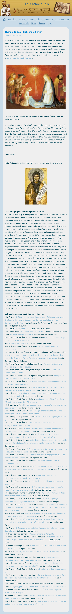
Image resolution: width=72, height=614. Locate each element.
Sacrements (24, 23)
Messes (22, 19)
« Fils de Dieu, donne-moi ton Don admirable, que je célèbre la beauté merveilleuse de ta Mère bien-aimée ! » (36, 442)
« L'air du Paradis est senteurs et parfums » (39, 358)
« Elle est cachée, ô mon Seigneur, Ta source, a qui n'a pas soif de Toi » (35, 407)
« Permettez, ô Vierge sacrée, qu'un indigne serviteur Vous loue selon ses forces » (35, 603)
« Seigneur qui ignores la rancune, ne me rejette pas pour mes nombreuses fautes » (33, 412)
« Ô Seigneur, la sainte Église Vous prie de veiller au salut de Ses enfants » (34, 530)
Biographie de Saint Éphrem (19, 58)
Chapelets (49, 19)
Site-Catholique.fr (36, 4)
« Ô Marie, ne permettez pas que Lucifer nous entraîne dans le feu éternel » (34, 489)
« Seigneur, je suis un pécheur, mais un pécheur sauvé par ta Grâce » (38, 587)
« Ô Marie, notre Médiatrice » (33, 332)
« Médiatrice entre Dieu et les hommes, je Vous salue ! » (35, 483)
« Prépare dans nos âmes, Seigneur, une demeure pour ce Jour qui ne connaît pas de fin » (36, 430)
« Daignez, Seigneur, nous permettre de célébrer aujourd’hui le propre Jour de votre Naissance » (35, 576)
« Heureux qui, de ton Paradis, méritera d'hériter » (25, 355)
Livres (33, 23)
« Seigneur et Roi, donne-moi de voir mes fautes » (35, 377)
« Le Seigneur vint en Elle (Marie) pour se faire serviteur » (38, 551)
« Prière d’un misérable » (19, 343)
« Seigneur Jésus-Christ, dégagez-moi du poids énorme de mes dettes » (35, 456)
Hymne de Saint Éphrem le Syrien (23, 32)
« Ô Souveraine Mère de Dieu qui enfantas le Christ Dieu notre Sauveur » (35, 383)
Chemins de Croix (62, 19)
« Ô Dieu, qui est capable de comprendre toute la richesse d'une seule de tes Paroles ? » (32, 436)
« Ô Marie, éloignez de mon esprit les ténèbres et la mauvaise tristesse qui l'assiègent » (35, 515)
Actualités (12, 19)
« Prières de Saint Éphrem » (21, 335)
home (4, 19)
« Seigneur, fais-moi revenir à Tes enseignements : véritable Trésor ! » (30, 424)
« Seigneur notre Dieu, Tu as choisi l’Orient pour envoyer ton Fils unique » (34, 401)
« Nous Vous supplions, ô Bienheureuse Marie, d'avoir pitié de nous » (30, 477)
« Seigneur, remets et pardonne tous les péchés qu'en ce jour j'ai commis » (35, 395)
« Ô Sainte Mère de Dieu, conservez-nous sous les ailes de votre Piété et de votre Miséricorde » (36, 468)
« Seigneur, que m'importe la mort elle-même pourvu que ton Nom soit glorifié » (34, 565)
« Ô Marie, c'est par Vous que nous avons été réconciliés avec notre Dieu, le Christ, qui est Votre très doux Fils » (35, 521)
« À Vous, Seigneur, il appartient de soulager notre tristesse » (31, 500)
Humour (41, 23)
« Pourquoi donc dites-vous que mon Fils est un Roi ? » (36, 547)
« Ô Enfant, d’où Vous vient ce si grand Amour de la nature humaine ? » (34, 538)
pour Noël (17, 36)
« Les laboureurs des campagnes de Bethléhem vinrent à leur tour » (35, 597)
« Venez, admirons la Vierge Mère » (42, 534)
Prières (39, 19)
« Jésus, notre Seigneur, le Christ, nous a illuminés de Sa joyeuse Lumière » (34, 389)
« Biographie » (22, 329)
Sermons (30, 19)
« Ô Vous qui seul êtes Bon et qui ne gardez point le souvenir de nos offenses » (36, 450)
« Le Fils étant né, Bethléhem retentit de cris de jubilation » (32, 559)
